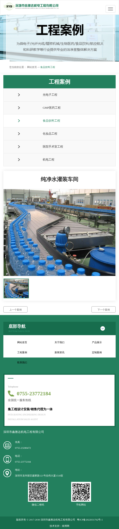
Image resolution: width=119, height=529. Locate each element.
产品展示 (97, 342)
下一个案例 (104, 309)
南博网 (65, 526)
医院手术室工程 (53, 146)
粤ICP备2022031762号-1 (90, 519)
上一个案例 (15, 309)
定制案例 (97, 352)
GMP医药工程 (52, 107)
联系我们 (22, 362)
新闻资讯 (59, 352)
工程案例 (22, 352)
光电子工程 (50, 94)
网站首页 (22, 342)
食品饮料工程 (51, 120)
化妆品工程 (50, 133)
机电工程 (48, 159)
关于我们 (59, 342)
